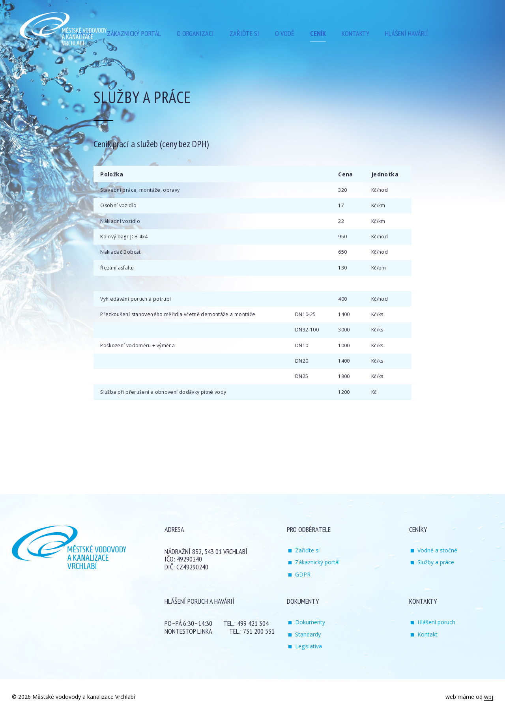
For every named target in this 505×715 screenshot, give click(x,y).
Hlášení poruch (436, 622)
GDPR (302, 574)
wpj (488, 696)
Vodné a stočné (437, 550)
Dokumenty (310, 622)
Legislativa (308, 646)
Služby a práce (435, 562)
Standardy (308, 634)
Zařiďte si (307, 550)
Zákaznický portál (317, 562)
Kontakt (427, 634)
